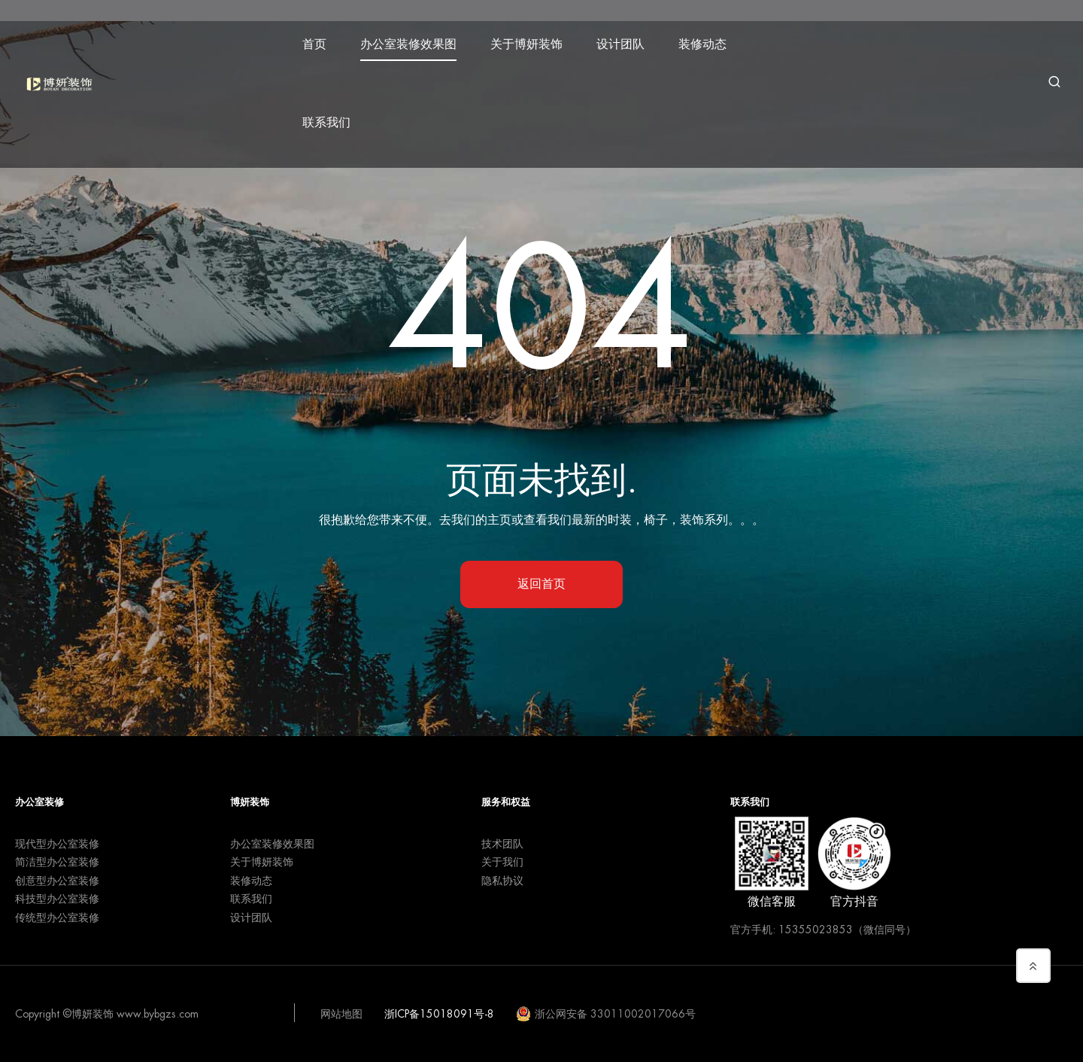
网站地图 (341, 1014)
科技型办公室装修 (57, 898)
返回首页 (541, 584)
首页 (323, 39)
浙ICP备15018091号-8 (439, 1014)
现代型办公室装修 (57, 843)
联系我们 (335, 117)
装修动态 (711, 39)
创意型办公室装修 (57, 880)
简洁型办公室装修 (57, 862)
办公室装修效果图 (417, 39)
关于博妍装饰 (535, 39)
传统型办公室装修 (57, 917)
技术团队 (502, 843)
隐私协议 (502, 880)
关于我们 (502, 862)
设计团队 (629, 39)
